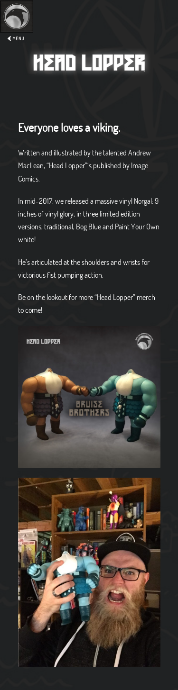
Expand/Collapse (16, 31)
